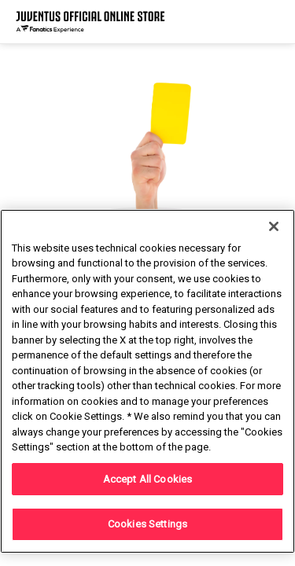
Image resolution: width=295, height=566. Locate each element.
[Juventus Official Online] (90, 21)
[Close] (273, 226)
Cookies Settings (147, 524)
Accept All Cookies (147, 479)
